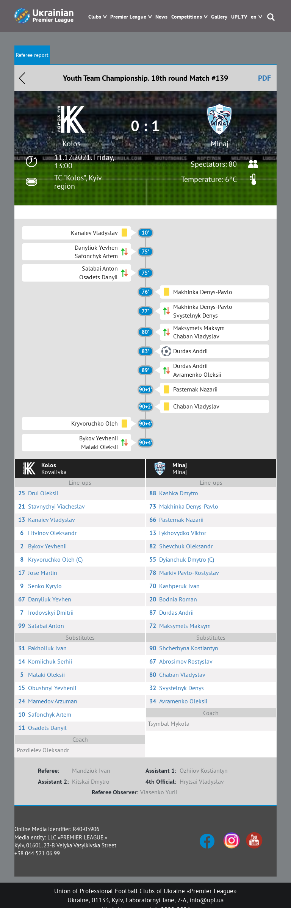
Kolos (71, 144)
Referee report (32, 55)
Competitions (186, 17)
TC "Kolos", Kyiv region (78, 182)
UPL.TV (239, 17)
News (161, 17)
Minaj (219, 144)
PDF (264, 78)
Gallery (219, 17)
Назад (22, 78)
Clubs (94, 17)
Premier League (128, 17)
